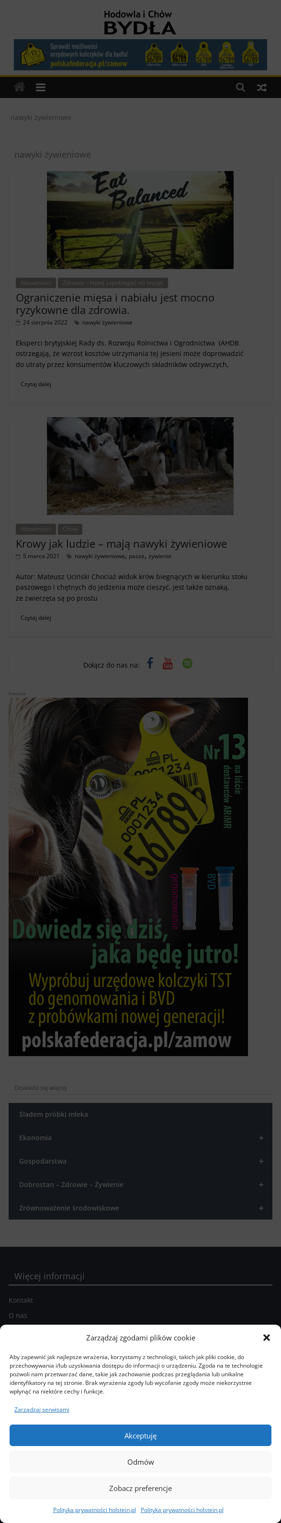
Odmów (140, 1462)
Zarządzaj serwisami (41, 1409)
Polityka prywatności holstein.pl (94, 1510)
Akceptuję (140, 1435)
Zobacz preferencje (140, 1488)
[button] (266, 1337)
